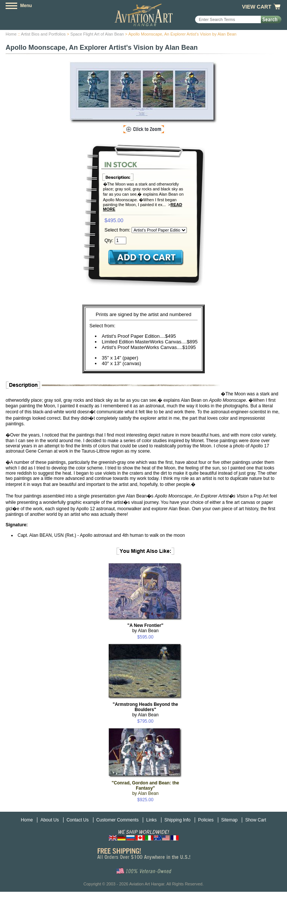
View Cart (256, 7)
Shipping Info (177, 820)
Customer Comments (117, 820)
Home (11, 34)
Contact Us (78, 820)
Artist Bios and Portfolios (43, 34)
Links (151, 820)
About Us (49, 820)
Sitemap (229, 820)
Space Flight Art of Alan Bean (97, 34)
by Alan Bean (145, 628)
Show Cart (255, 820)
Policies (205, 820)
